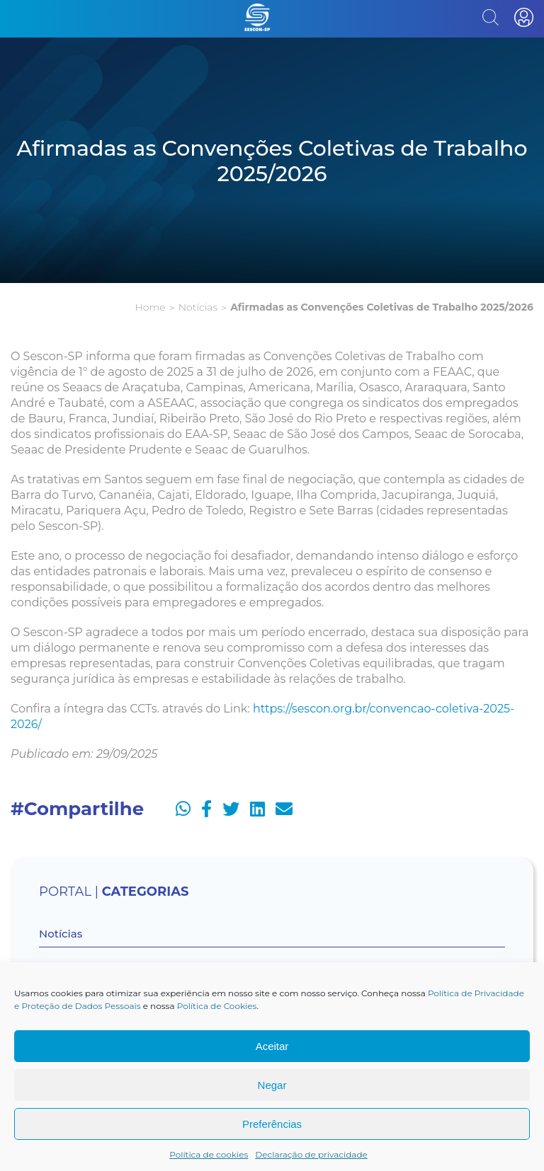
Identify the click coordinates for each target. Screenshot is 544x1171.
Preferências (272, 1124)
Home (150, 307)
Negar (272, 1085)
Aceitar (272, 1046)
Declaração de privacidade (311, 1154)
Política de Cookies (217, 1005)
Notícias (197, 307)
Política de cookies (208, 1154)
